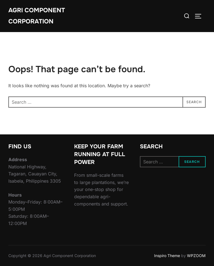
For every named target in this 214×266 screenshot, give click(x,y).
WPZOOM (196, 255)
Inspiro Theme (167, 255)
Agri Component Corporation (36, 15)
